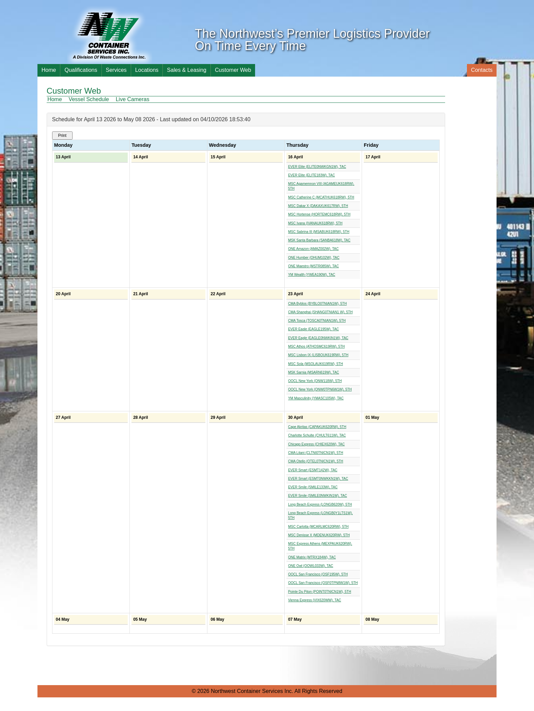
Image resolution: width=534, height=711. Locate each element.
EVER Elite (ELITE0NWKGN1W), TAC (317, 167)
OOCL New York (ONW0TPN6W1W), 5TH (320, 389)
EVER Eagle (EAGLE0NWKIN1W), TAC (318, 338)
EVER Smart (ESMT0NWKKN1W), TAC (318, 478)
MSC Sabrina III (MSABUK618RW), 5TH (318, 232)
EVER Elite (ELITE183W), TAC (311, 175)
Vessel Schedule (89, 99)
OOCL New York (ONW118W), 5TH (315, 381)
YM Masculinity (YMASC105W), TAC (316, 398)
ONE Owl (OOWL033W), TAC (310, 566)
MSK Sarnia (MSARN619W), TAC (313, 372)
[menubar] (101, 99)
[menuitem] (57, 99)
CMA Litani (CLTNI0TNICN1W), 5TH (315, 453)
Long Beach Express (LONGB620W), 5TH (320, 504)
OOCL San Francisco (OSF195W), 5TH (318, 574)
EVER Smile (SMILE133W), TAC (312, 487)
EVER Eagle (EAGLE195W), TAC (313, 329)
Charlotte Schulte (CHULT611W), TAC (317, 435)
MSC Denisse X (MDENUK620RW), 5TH (319, 535)
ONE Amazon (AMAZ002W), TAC (313, 249)
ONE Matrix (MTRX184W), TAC (312, 557)
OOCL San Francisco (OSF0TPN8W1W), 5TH (323, 583)
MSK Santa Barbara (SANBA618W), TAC (319, 240)
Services (116, 70)
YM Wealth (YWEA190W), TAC (311, 274)
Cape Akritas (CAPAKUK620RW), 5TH (317, 427)
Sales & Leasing (186, 70)
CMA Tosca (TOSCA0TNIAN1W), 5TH (317, 320)
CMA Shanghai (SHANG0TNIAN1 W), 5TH (320, 312)
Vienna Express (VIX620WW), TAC (314, 600)
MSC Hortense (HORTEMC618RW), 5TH (319, 214)
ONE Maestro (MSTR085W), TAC (313, 266)
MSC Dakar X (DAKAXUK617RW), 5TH (318, 206)
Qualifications (80, 70)
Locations (147, 70)
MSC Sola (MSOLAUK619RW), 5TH (315, 364)
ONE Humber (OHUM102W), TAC (314, 257)
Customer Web (233, 70)
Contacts (481, 70)
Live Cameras (133, 99)
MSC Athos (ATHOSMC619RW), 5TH (316, 346)
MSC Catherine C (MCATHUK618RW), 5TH (321, 197)
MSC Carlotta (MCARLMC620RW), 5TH (318, 526)
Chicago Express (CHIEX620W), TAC (316, 444)
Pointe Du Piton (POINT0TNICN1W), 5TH (319, 592)
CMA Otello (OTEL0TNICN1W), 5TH (315, 461)
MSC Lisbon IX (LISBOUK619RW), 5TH (318, 355)
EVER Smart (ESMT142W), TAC (312, 470)
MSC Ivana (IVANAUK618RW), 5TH (315, 223)
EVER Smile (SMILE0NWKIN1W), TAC (317, 495)
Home (49, 70)
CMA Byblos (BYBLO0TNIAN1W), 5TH (317, 303)
